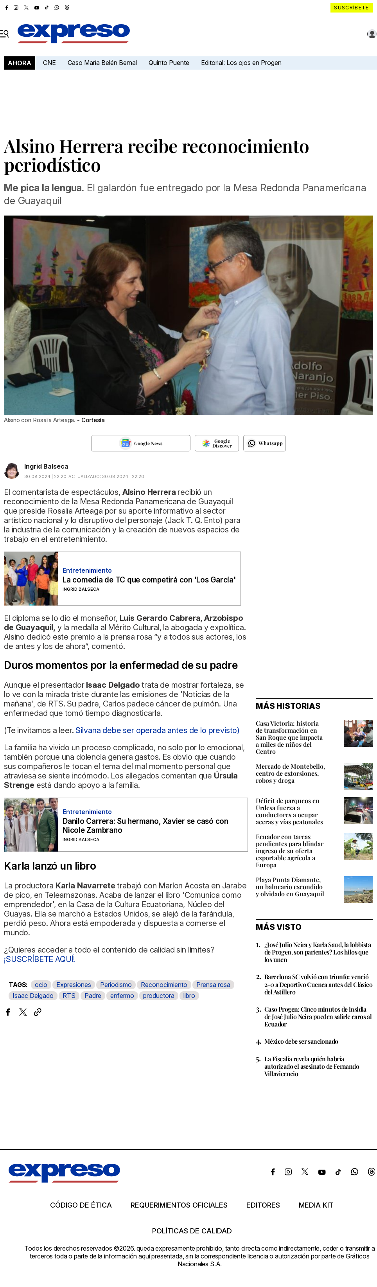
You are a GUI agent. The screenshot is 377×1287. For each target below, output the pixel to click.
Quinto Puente (169, 63)
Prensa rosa (213, 985)
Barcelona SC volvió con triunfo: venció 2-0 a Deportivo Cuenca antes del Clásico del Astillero (318, 984)
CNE (49, 63)
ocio (41, 985)
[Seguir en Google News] (140, 443)
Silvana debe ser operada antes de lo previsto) (157, 730)
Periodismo (116, 985)
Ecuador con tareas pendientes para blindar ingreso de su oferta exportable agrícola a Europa (289, 850)
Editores (263, 1205)
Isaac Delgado (33, 995)
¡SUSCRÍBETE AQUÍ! (39, 959)
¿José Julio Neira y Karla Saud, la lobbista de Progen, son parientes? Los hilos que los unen (317, 951)
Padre (92, 995)
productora (158, 995)
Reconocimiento (164, 985)
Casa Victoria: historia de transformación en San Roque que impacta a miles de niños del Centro (289, 737)
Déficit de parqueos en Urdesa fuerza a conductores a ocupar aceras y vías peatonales (289, 811)
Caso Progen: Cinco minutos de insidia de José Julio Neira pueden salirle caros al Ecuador (318, 1016)
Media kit (316, 1205)
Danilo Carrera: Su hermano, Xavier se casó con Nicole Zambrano (145, 826)
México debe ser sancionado (301, 1041)
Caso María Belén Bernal (102, 63)
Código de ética (81, 1205)
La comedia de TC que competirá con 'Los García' (149, 579)
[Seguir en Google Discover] (217, 443)
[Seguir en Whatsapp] (264, 443)
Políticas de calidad (192, 1231)
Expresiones (73, 985)
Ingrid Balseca (46, 466)
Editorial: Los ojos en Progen (241, 63)
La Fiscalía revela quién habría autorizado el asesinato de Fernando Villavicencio (311, 1066)
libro (189, 995)
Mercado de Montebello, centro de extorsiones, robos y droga (290, 773)
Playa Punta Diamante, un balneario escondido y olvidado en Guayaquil (290, 886)
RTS (69, 995)
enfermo (122, 995)
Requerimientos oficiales (179, 1205)
